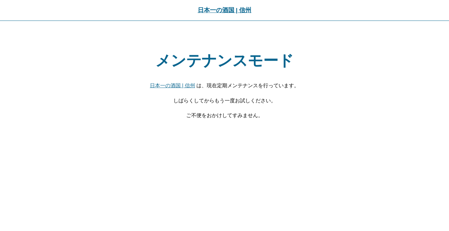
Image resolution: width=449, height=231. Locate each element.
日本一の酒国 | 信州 (225, 10)
